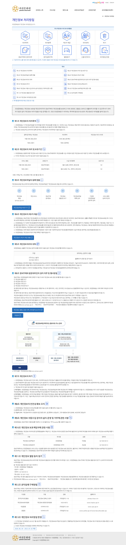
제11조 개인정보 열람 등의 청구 (26, 93)
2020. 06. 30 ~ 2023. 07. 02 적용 (25, 528)
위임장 (17, 315)
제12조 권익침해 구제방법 (75, 93)
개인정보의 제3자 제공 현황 (22, 237)
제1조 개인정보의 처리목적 (24, 71)
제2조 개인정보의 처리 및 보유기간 (77, 71)
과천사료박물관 (79, 10)
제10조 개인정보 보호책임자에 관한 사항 (79, 88)
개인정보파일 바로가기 (21, 208)
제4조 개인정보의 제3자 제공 (75, 75)
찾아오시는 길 (71, 535)
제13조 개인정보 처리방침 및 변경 (26, 97)
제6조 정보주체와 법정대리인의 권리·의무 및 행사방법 (83, 79)
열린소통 (65, 10)
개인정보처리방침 (37, 535)
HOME (107, 2)
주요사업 (52, 10)
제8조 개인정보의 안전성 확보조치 (77, 84)
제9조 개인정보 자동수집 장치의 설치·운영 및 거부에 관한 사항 (34, 88)
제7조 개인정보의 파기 (23, 84)
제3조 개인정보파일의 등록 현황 (26, 75)
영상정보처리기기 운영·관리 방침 (55, 535)
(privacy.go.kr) (19, 200)
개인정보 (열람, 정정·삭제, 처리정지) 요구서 (27, 310)
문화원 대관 (92, 10)
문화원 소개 (39, 10)
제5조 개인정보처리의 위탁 (24, 79)
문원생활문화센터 (107, 10)
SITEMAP (112, 2)
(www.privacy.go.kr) (37, 371)
